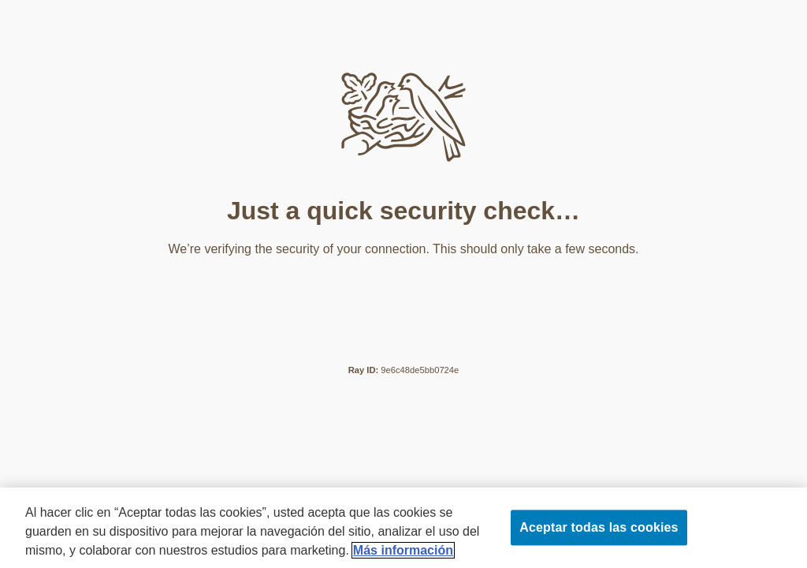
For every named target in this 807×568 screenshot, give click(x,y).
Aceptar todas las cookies (598, 527)
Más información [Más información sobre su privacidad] (403, 550)
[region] (403, 528)
